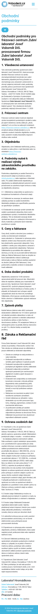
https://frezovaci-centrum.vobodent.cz (15, 128)
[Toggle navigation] (33, 4)
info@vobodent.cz (8, 178)
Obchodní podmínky (24, 611)
